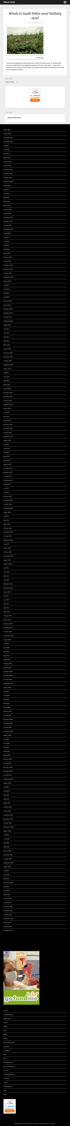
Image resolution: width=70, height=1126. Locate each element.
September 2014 (8, 556)
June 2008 (6, 743)
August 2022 (7, 281)
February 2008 (7, 759)
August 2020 (7, 368)
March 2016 (6, 524)
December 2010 (8, 623)
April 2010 (6, 655)
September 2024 (8, 181)
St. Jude (5, 1070)
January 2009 (7, 715)
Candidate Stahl (8, 1014)
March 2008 (6, 755)
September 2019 (8, 404)
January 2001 (7, 902)
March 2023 (6, 253)
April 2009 (6, 703)
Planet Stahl (9, 2)
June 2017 (6, 492)
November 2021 (8, 313)
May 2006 (6, 843)
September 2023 (8, 229)
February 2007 (7, 807)
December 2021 (8, 309)
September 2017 (8, 480)
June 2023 (6, 241)
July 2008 (6, 739)
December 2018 (8, 424)
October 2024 (7, 177)
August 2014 (7, 560)
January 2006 (7, 850)
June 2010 (6, 647)
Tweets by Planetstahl (14, 117)
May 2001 (6, 886)
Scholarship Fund (8, 1062)
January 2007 (7, 811)
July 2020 (6, 372)
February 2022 (7, 301)
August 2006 (7, 831)
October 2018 (7, 432)
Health (5, 1034)
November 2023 (8, 221)
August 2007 (7, 783)
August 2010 (7, 639)
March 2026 (6, 129)
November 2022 (8, 269)
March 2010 (6, 659)
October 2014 (7, 552)
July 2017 (6, 488)
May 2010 (6, 651)
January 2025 (7, 165)
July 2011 (6, 595)
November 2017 (8, 472)
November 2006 (8, 819)
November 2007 (8, 771)
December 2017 (8, 468)
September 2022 (8, 277)
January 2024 (7, 213)
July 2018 (6, 444)
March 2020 (6, 384)
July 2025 (6, 145)
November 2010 (8, 627)
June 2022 (6, 289)
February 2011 (7, 615)
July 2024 (6, 189)
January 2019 (7, 420)
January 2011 (7, 619)
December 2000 (8, 906)
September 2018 (8, 436)
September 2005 (8, 862)
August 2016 (7, 512)
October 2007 (7, 775)
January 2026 (7, 133)
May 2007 (6, 795)
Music (5, 1054)
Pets (4, 1058)
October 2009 (7, 679)
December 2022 (8, 265)
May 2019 (6, 416)
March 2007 (6, 803)
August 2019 (7, 408)
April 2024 (6, 201)
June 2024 (6, 193)
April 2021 (6, 340)
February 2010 (7, 663)
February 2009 (7, 711)
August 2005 (7, 866)
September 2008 (8, 731)
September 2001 (8, 882)
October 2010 (7, 631)
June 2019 (6, 412)
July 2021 (6, 329)
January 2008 (7, 763)
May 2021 (6, 337)
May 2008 (6, 747)
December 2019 (8, 392)
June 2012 (6, 572)
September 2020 (8, 364)
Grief (4, 1030)
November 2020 (8, 356)
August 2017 (7, 484)
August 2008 (7, 735)
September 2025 (8, 141)
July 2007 (6, 787)
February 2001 (7, 898)
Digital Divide (7, 1018)
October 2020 (7, 360)
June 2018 (6, 448)
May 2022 (6, 293)
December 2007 (8, 767)
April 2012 (6, 580)
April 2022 (6, 297)
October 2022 (7, 273)
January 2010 (7, 667)
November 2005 (8, 854)
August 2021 (7, 325)
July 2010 (6, 643)
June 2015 (6, 544)
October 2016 (7, 504)
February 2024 (7, 209)
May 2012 (6, 576)
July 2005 (6, 870)
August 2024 (7, 185)
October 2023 (7, 225)
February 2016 (7, 528)
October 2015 (7, 536)
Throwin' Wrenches (9, 1074)
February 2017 (7, 496)
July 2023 (6, 237)
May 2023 (6, 245)
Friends (5, 1026)
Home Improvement (9, 1042)
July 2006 (6, 835)
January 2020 (7, 388)
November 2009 (8, 675)
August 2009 (40, 57)
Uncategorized (7, 1086)
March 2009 (6, 707)
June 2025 (6, 149)
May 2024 (6, 197)
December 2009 (8, 671)
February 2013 (7, 564)
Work (5, 1094)
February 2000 (7, 926)
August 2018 (7, 440)
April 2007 (6, 799)
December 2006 (8, 815)
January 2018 (7, 464)
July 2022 (6, 285)
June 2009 (6, 695)
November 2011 (8, 584)
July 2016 (6, 516)
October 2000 (7, 914)
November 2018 (8, 428)
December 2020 (8, 353)
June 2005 (6, 874)
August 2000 (7, 922)
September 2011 (8, 588)
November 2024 (8, 173)
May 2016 (6, 520)
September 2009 (8, 683)
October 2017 (7, 476)
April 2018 (6, 456)
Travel (5, 1082)
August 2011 (7, 592)
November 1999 (8, 930)
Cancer (5, 1010)
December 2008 (8, 719)
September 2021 (8, 321)
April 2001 (6, 890)
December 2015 (8, 532)
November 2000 (8, 910)
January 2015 (7, 548)
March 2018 (6, 460)
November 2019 (8, 396)
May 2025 (6, 153)
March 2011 (6, 611)
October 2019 (7, 400)
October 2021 (7, 317)
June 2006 (6, 839)
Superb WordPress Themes (47, 1123)
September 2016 (8, 508)
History (5, 1038)
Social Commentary (8, 1066)
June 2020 (6, 376)
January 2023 (7, 261)
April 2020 (6, 380)
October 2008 (7, 727)
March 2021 (6, 344)
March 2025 (6, 157)
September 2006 (8, 827)
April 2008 (6, 751)
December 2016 (8, 500)
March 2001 (6, 894)
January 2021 (7, 349)
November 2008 (8, 723)
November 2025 (8, 137)
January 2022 (7, 305)
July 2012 (6, 568)
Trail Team (6, 1078)
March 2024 (6, 205)
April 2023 (6, 249)
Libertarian (6, 1046)
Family (5, 1022)
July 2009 (6, 691)
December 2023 (8, 217)
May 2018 (6, 452)
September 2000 (8, 918)
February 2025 (7, 161)
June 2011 (6, 599)
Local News (6, 1050)
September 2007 (8, 779)
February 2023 (7, 257)
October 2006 (7, 823)
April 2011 (6, 607)
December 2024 (8, 169)
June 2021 (6, 333)
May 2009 (6, 699)
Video (5, 1090)
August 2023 (7, 233)
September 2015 (8, 540)
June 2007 (6, 791)
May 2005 (6, 878)
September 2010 (8, 635)
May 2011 (6, 603)
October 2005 (7, 858)
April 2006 (6, 847)
